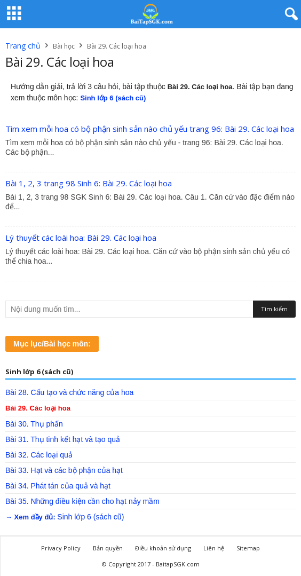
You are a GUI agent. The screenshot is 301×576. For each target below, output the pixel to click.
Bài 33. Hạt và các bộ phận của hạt (64, 470)
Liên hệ (213, 548)
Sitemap (248, 548)
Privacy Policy (61, 548)
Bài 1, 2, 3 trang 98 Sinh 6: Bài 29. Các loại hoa (88, 183)
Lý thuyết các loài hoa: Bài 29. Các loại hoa (80, 237)
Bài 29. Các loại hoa (37, 408)
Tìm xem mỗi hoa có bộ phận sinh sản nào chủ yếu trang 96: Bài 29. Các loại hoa (149, 128)
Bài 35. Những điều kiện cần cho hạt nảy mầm (82, 501)
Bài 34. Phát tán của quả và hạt (57, 486)
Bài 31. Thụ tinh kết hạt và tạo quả (62, 439)
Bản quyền (108, 548)
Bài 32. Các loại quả (39, 455)
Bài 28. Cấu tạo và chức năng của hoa (69, 392)
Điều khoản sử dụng (163, 548)
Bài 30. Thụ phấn (34, 424)
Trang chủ (23, 46)
